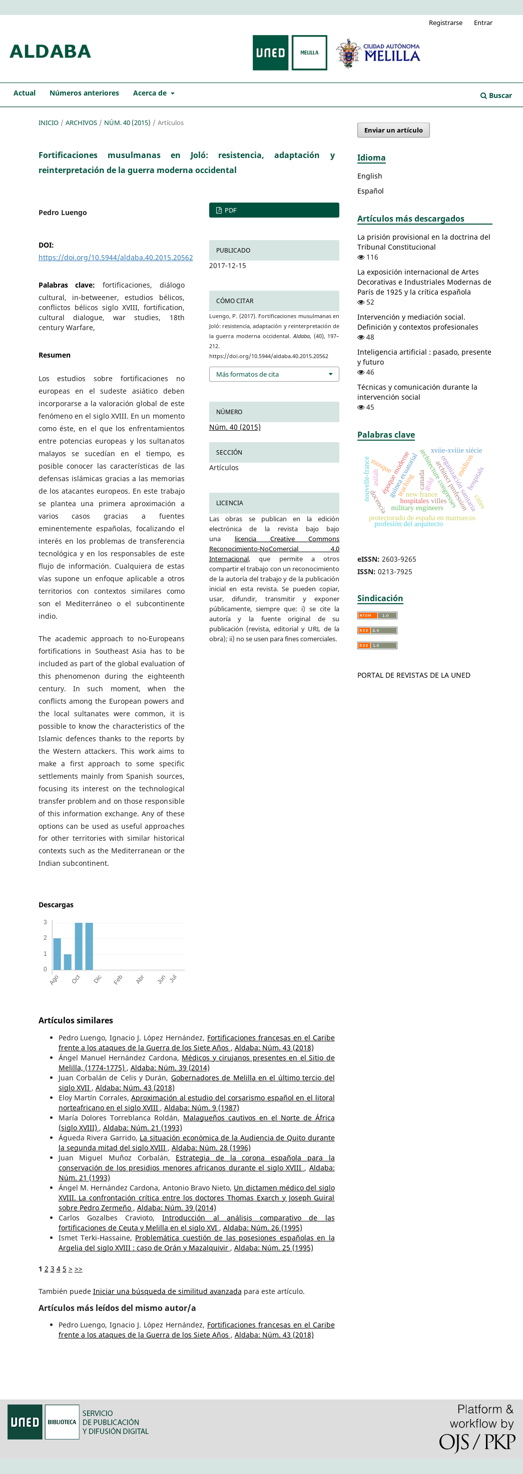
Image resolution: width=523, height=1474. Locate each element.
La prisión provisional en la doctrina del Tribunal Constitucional (423, 242)
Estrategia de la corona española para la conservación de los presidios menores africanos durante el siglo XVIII (197, 1162)
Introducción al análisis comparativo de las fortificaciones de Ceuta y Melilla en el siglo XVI (197, 1222)
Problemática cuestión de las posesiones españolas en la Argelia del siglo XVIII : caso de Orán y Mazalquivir (197, 1242)
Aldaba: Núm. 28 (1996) (211, 1147)
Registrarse (445, 22)
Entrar (483, 22)
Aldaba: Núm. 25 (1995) (273, 1247)
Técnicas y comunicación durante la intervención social (417, 392)
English (369, 176)
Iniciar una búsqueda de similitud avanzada (167, 1291)
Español (370, 191)
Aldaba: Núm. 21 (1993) (142, 1127)
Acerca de (151, 93)
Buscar (496, 95)
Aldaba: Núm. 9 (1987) (201, 1107)
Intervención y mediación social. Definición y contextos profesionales (417, 322)
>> (79, 1268)
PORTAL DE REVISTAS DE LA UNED (413, 675)
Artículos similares (76, 1020)
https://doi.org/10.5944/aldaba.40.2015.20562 (116, 257)
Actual (25, 93)
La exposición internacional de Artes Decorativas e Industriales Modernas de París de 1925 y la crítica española (424, 282)
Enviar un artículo (393, 130)
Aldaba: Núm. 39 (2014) (170, 1067)
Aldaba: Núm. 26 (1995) (262, 1227)
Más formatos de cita (247, 374)
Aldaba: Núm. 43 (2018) (274, 1047)
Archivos (81, 122)
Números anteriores (84, 93)
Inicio (49, 122)
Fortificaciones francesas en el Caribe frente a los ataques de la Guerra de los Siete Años (197, 1042)
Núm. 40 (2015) (127, 122)
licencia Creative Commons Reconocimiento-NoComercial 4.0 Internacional (274, 548)
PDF (230, 210)
